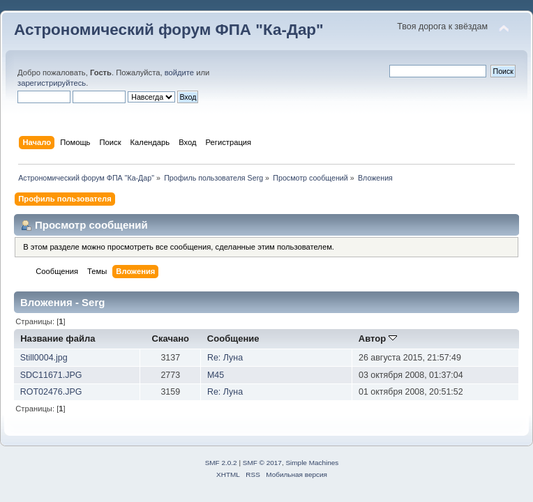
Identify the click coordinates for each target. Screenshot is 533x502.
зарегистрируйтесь (51, 83)
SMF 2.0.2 (221, 462)
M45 (215, 375)
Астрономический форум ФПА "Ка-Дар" (169, 29)
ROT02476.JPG (51, 392)
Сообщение (233, 338)
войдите (179, 72)
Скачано (171, 338)
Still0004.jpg (44, 358)
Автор (378, 338)
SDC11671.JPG (51, 375)
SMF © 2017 (262, 462)
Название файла (57, 338)
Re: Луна (225, 358)
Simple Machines (311, 462)
